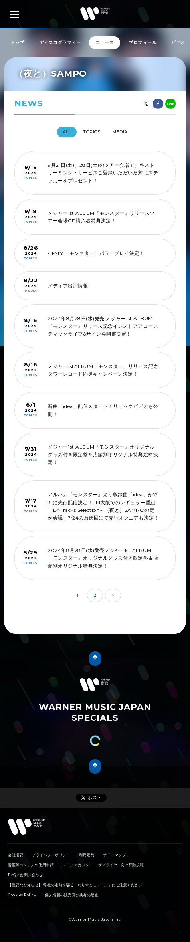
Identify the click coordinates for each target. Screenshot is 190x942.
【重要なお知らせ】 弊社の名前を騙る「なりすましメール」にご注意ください (75, 885)
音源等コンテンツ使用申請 (31, 865)
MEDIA (120, 132)
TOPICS (91, 132)
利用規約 (86, 855)
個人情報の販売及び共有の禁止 (71, 895)
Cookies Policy (22, 895)
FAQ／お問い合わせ (25, 875)
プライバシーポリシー (51, 855)
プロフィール (142, 42)
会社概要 (15, 855)
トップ (17, 42)
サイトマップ (114, 855)
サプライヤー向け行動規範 (121, 865)
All (67, 132)
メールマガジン (76, 865)
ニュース (104, 42)
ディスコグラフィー (60, 42)
